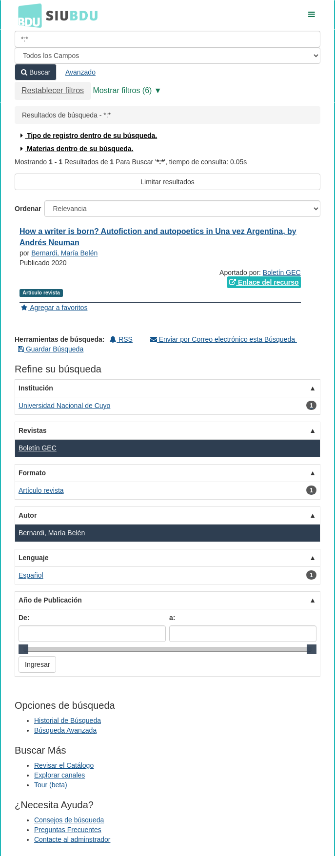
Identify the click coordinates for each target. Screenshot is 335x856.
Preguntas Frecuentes (67, 830)
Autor (28, 515)
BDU (27, 15)
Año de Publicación (50, 600)
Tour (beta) (50, 785)
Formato (32, 473)
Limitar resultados (167, 182)
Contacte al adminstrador (72, 839)
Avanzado (80, 72)
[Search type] (167, 55)
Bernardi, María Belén (64, 253)
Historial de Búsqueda (67, 720)
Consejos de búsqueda (69, 820)
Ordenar (28, 209)
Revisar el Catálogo (64, 765)
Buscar (35, 72)
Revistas (33, 430)
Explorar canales (59, 775)
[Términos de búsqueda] (167, 39)
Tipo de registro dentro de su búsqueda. (87, 135)
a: (172, 618)
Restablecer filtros (52, 90)
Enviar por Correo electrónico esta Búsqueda (223, 339)
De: (24, 618)
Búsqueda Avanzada (65, 730)
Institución (36, 388)
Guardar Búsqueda (50, 349)
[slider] (23, 649)
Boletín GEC (282, 272)
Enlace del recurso (263, 282)
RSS (121, 339)
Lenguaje (33, 558)
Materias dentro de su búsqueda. (76, 149)
